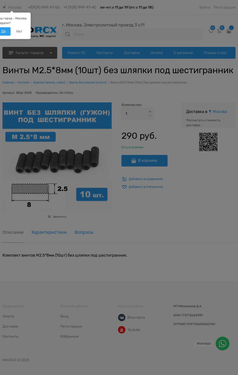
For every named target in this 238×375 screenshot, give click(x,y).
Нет (19, 31)
